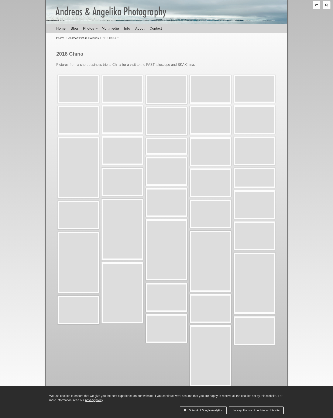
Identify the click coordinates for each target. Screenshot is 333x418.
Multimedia (110, 28)
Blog (74, 28)
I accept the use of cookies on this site (256, 410)
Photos (88, 28)
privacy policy (94, 400)
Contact (156, 28)
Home (61, 28)
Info (127, 28)
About (140, 28)
